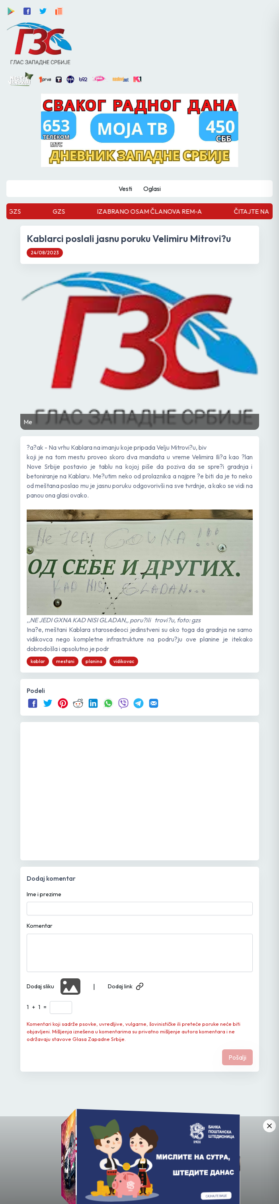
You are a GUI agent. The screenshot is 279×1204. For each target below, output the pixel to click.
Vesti (125, 189)
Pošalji (237, 1057)
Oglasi (152, 189)
